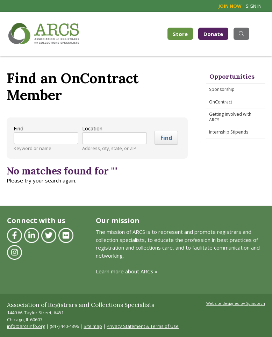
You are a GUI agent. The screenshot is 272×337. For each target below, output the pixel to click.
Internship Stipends (228, 132)
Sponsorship (222, 89)
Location (92, 128)
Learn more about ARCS (124, 271)
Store (183, 33)
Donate (213, 33)
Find (18, 128)
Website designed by (235, 303)
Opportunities (232, 76)
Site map (93, 326)
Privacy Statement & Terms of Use (143, 326)
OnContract (220, 102)
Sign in (254, 6)
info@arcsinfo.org (26, 326)
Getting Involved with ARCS (230, 117)
